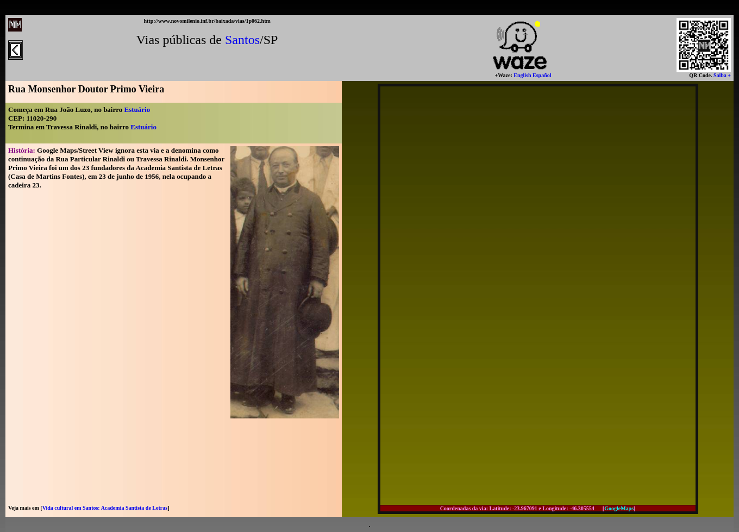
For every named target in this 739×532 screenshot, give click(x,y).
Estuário (137, 109)
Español (541, 75)
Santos (242, 40)
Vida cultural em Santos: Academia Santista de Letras (104, 508)
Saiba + (721, 75)
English (521, 75)
